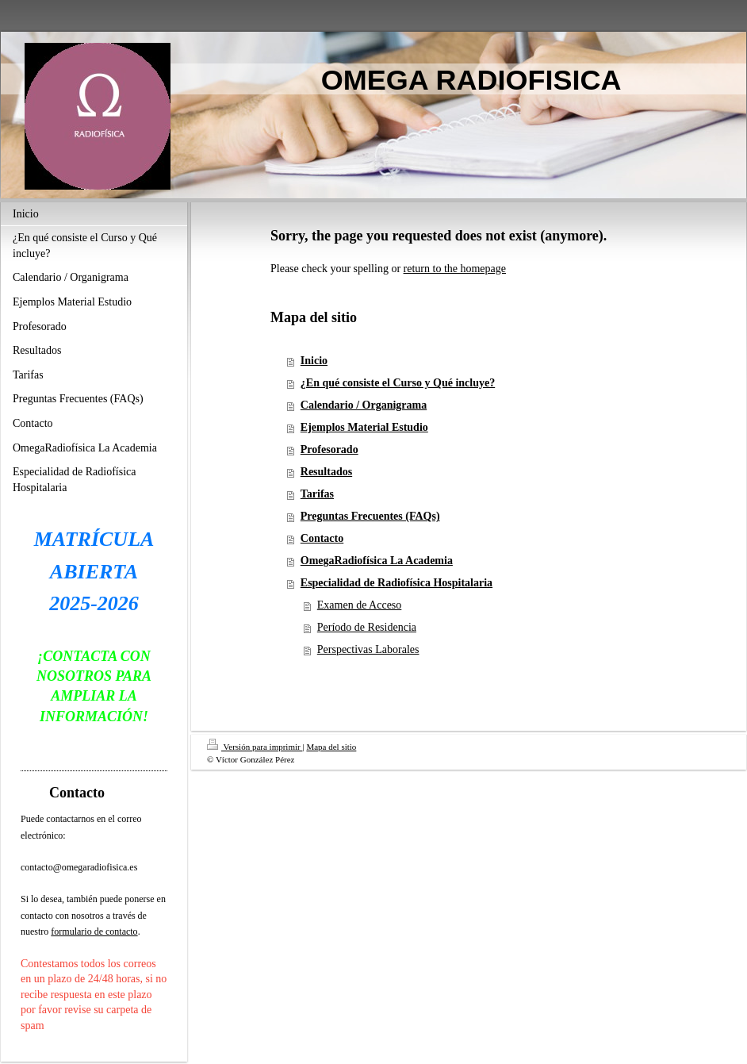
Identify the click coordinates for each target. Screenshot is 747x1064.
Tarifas (317, 494)
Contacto (322, 538)
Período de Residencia (366, 627)
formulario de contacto (94, 931)
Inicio (314, 361)
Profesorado (329, 449)
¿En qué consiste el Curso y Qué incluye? (398, 383)
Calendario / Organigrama (364, 405)
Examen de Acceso (359, 605)
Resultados (326, 472)
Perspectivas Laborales (368, 649)
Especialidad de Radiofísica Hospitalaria (396, 583)
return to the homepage (455, 269)
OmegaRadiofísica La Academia (377, 561)
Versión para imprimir (254, 746)
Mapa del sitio (331, 746)
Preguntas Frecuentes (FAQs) (370, 516)
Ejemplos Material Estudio (364, 427)
